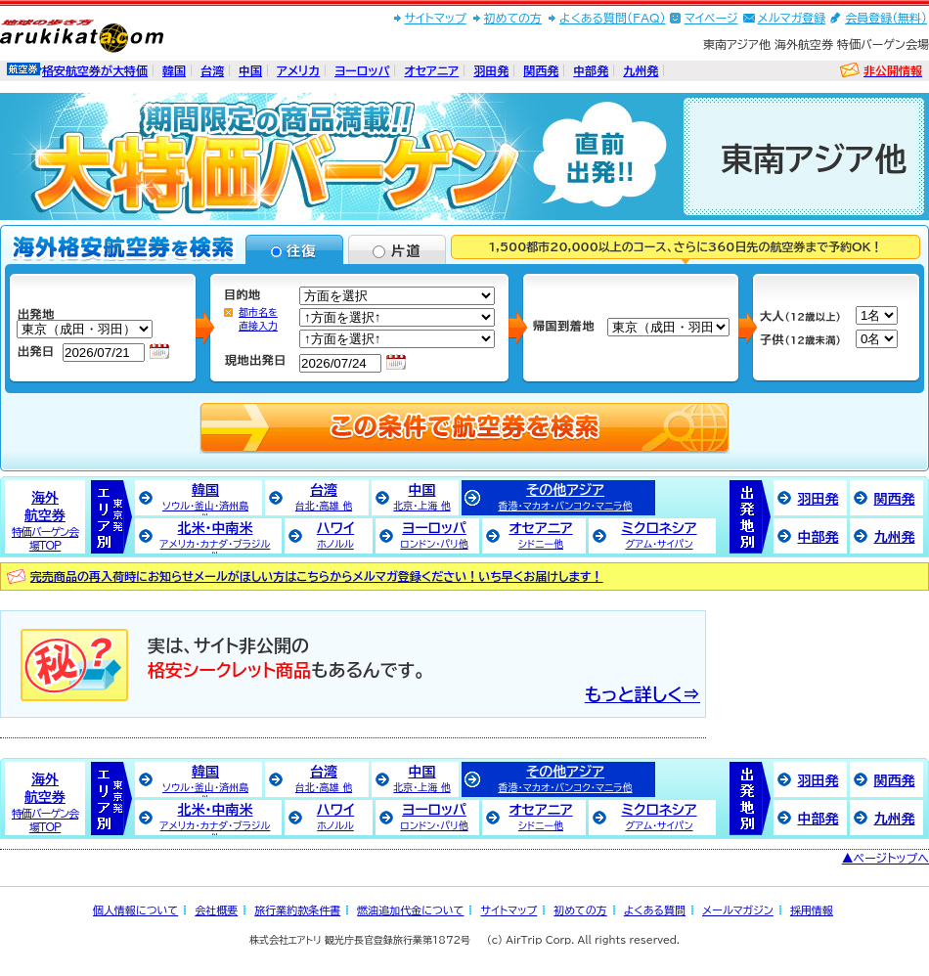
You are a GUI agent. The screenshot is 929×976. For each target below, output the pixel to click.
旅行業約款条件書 (297, 910)
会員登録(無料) (886, 17)
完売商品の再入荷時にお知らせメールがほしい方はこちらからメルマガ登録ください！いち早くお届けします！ (316, 576)
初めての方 (513, 17)
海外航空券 (45, 521)
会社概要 (216, 910)
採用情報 (811, 910)
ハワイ (336, 535)
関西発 (540, 70)
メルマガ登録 (792, 17)
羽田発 (491, 70)
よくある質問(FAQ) (612, 17)
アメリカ (298, 70)
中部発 (590, 70)
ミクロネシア (658, 535)
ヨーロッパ (361, 70)
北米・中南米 (215, 537)
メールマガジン (738, 910)
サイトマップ (435, 17)
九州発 (640, 70)
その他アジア (565, 496)
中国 (250, 70)
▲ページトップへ (885, 858)
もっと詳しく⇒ (642, 694)
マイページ (711, 17)
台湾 (212, 70)
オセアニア (431, 70)
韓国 (174, 70)
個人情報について (135, 910)
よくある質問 (655, 910)
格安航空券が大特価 (95, 70)
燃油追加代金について (410, 910)
